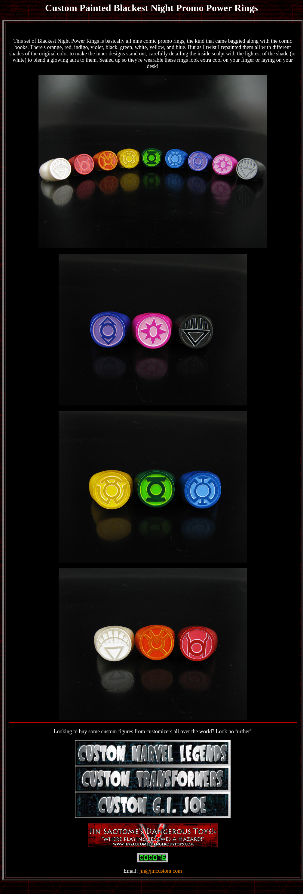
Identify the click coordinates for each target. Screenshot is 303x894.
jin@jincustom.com (160, 871)
